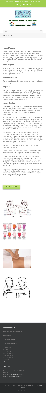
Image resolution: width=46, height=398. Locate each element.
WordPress (35, 385)
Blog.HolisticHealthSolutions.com (14, 376)
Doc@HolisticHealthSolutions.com (15, 374)
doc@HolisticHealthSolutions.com (31, 1)
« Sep (4, 361)
